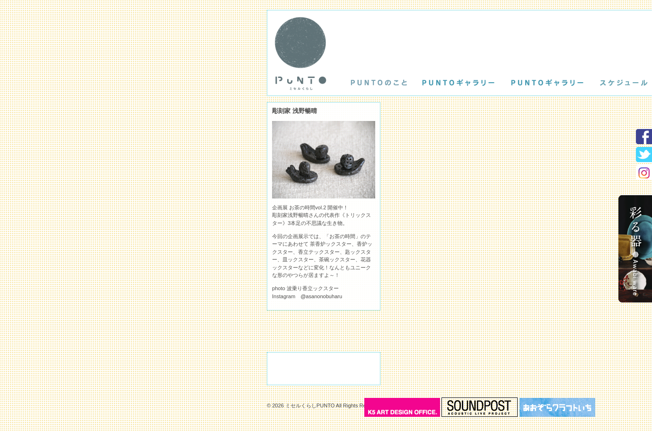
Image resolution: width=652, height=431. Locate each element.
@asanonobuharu (321, 296)
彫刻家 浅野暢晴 (294, 110)
